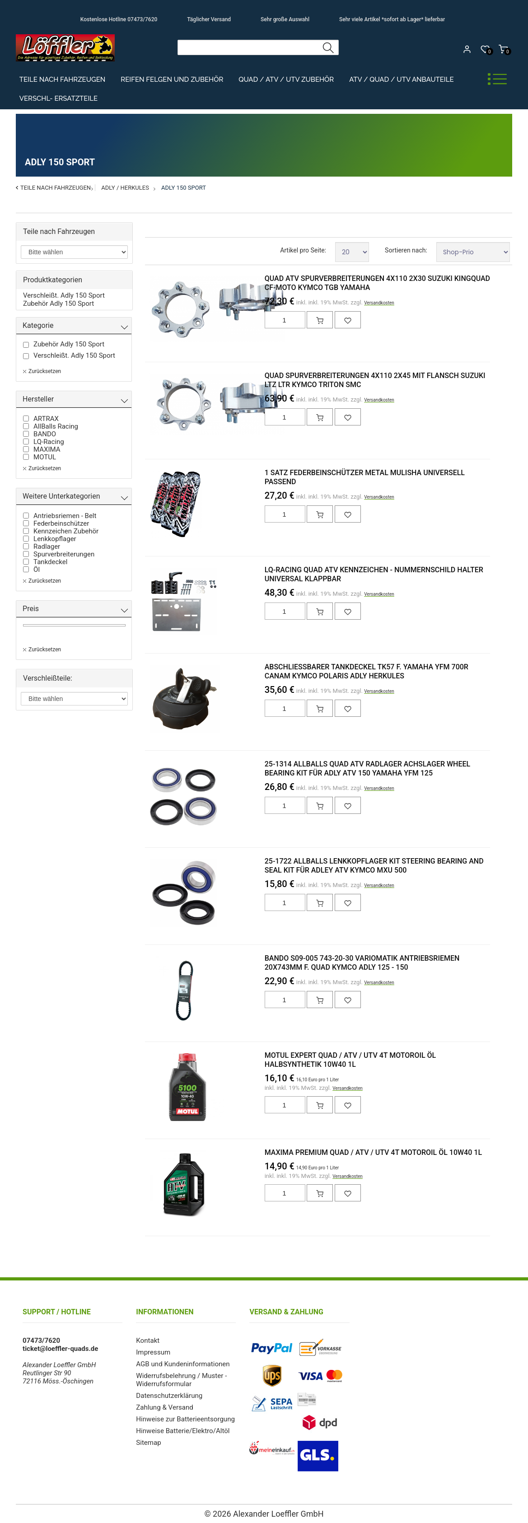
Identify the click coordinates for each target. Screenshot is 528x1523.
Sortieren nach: (406, 250)
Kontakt (147, 1340)
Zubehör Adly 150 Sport (58, 303)
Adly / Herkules (125, 187)
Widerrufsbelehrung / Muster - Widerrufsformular (181, 1380)
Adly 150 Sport (183, 187)
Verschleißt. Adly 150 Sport (64, 295)
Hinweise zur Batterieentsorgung (185, 1419)
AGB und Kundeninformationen (182, 1364)
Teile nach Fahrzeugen (62, 79)
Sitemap (148, 1443)
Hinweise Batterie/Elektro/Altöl (182, 1431)
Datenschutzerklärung (169, 1396)
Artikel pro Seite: (303, 250)
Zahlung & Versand (164, 1407)
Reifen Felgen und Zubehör (172, 79)
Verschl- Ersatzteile (58, 98)
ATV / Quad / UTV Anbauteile (401, 79)
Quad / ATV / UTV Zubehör (286, 79)
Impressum (153, 1352)
